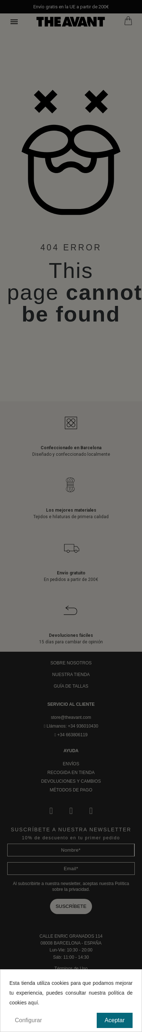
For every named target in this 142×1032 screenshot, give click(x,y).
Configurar (28, 1020)
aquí (33, 1003)
